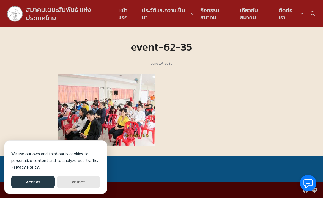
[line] (314, 190)
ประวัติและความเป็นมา (163, 13)
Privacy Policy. (25, 166)
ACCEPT (33, 182)
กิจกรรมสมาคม (209, 13)
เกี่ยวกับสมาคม (249, 13)
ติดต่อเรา (286, 13)
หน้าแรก (123, 13)
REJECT (78, 182)
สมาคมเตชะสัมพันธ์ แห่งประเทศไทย (58, 14)
